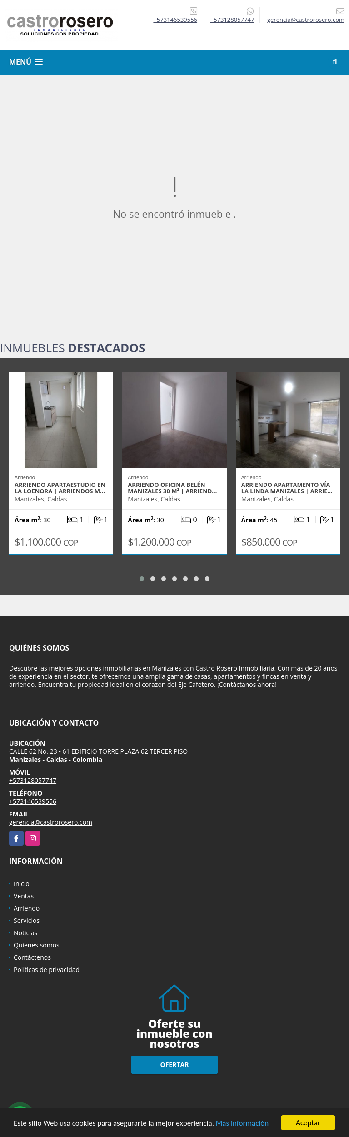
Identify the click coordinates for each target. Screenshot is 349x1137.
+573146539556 (175, 19)
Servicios (27, 920)
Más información (242, 1124)
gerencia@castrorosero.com (50, 822)
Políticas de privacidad (47, 969)
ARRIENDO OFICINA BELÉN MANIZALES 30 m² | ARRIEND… (172, 487)
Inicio (22, 883)
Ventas (24, 896)
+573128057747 (232, 19)
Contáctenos (32, 957)
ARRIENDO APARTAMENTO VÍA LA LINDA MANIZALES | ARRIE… (287, 487)
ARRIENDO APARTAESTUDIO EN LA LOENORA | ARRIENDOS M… (60, 487)
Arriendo (27, 908)
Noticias (25, 932)
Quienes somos (37, 945)
